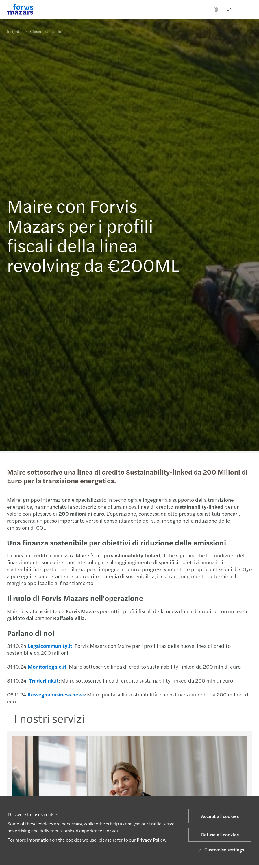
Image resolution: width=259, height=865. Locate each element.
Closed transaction (47, 29)
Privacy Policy (151, 839)
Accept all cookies (220, 816)
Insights (14, 31)
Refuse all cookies (220, 834)
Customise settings (220, 849)
